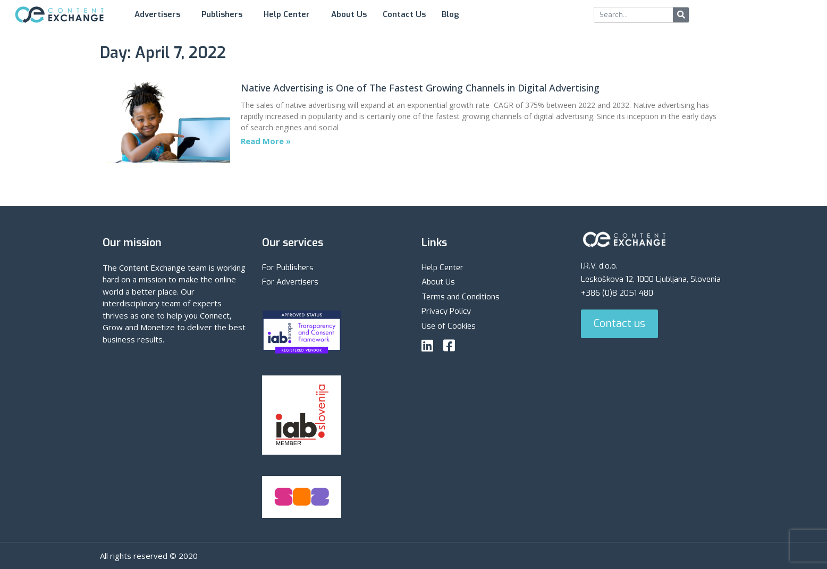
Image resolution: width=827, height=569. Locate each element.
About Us (349, 14)
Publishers (224, 14)
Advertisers (159, 14)
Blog (453, 14)
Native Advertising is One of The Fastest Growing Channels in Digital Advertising (420, 87)
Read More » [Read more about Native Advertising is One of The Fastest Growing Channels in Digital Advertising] (266, 141)
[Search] (681, 14)
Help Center (289, 14)
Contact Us (404, 14)
